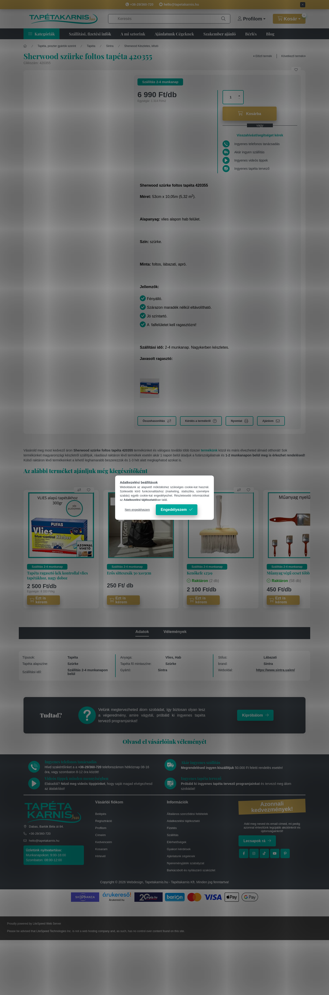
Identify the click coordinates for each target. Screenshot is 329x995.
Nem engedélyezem (137, 509)
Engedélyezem (174, 510)
